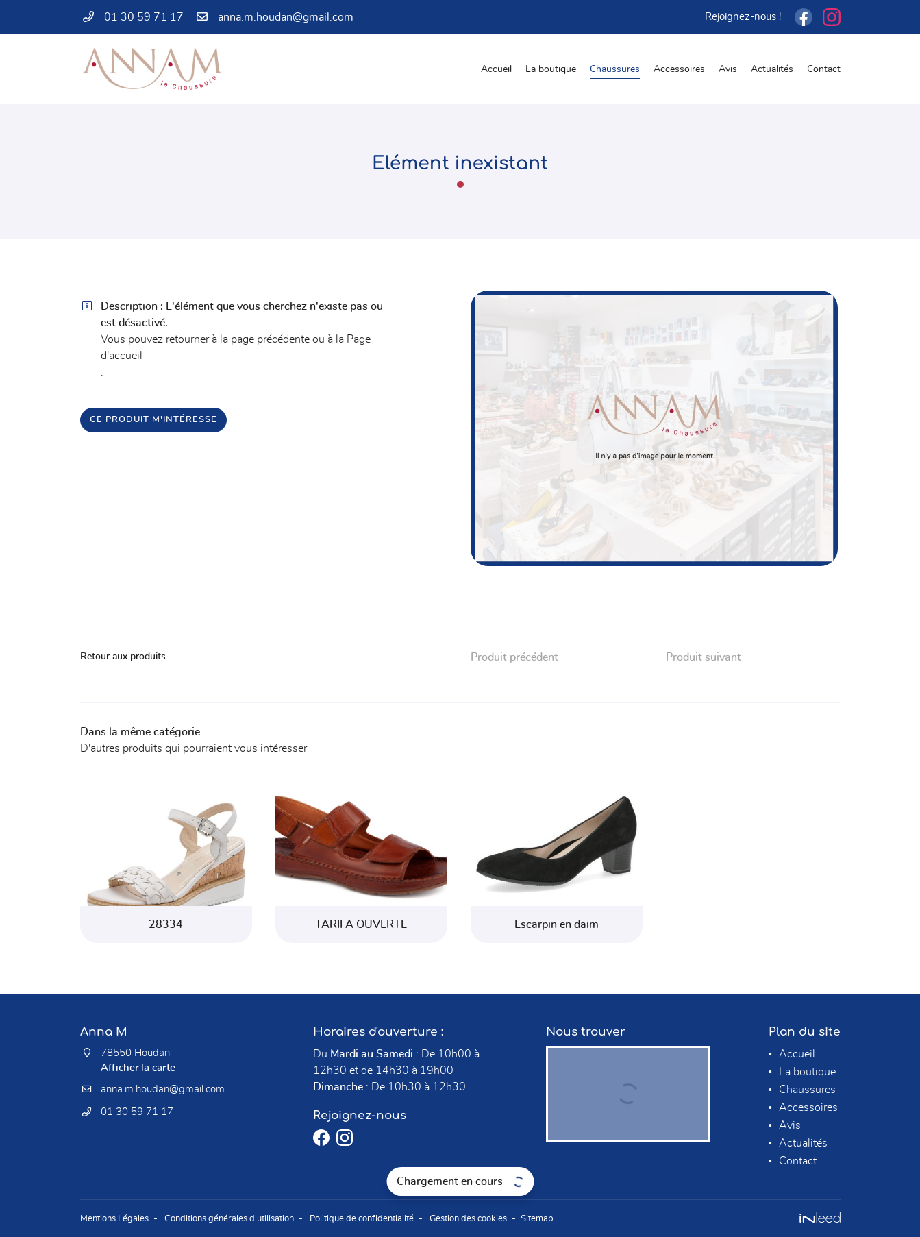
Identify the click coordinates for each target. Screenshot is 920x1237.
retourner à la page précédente (238, 339)
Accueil (496, 69)
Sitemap (574, 1218)
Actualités (772, 69)
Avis (728, 69)
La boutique (550, 69)
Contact (824, 69)
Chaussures (615, 69)
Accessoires (679, 69)
